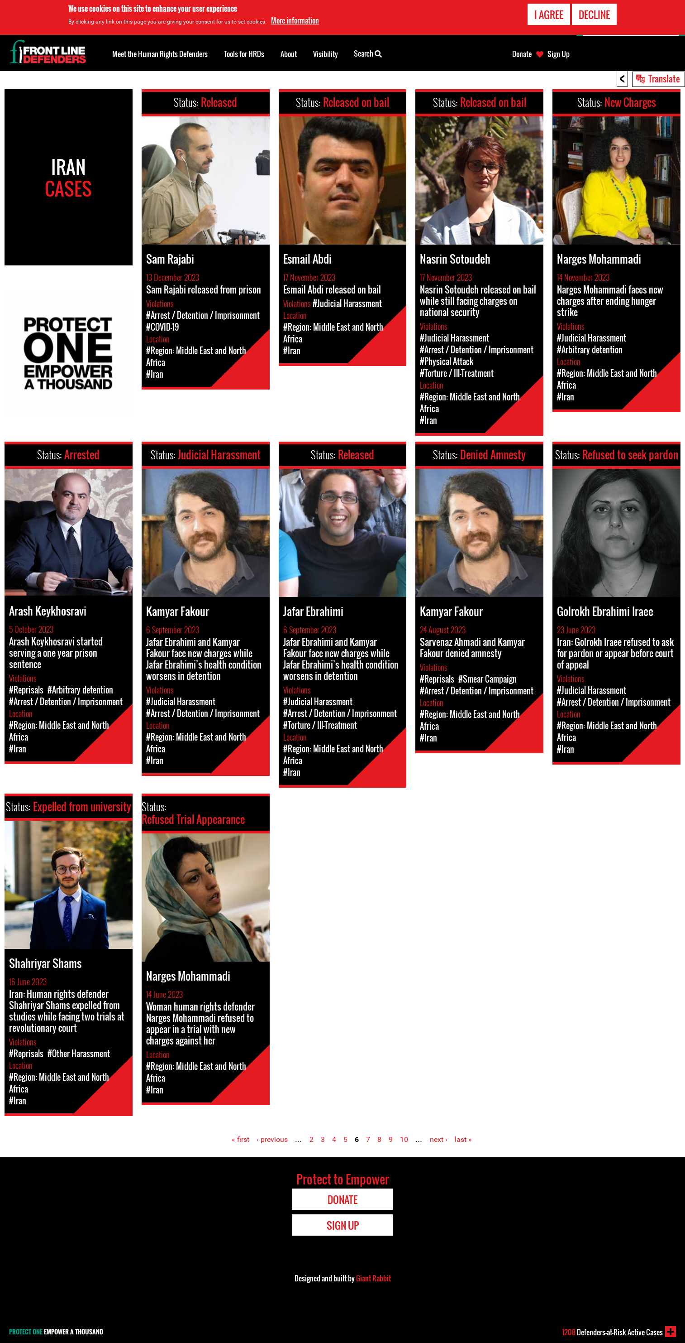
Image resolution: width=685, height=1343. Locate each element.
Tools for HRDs (244, 53)
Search (368, 53)
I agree (548, 14)
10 (404, 1139)
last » (463, 1139)
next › (438, 1139)
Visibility (325, 53)
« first (240, 1139)
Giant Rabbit (373, 1278)
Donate (522, 53)
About (289, 53)
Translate (664, 78)
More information (295, 20)
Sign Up (558, 53)
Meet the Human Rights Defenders (160, 53)
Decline (594, 14)
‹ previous (272, 1139)
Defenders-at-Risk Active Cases (612, 1332)
